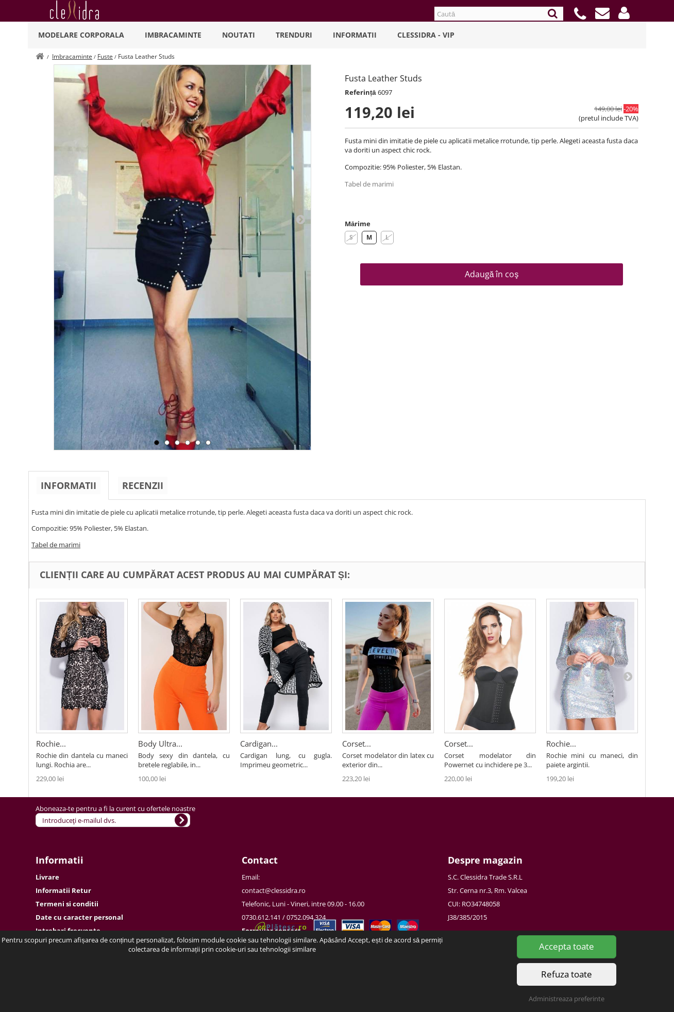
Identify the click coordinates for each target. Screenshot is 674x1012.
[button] (624, 13)
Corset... (356, 743)
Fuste (105, 56)
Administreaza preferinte (566, 998)
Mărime (357, 223)
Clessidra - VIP (425, 35)
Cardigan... (259, 743)
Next (300, 219)
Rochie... (51, 743)
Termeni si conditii (67, 903)
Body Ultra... (160, 743)
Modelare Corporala (81, 35)
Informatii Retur (63, 890)
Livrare (47, 877)
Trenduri (294, 35)
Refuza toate (566, 974)
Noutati (238, 35)
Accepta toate (566, 946)
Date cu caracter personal (79, 917)
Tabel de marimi (369, 184)
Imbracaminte (173, 35)
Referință (360, 92)
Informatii (355, 35)
